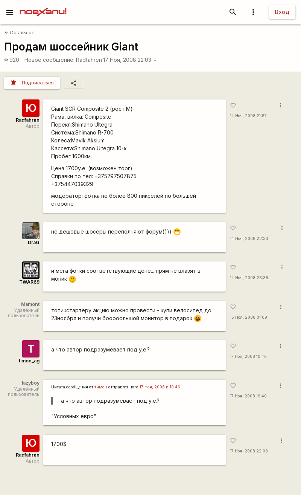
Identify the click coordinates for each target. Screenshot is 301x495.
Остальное (19, 32)
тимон (100, 387)
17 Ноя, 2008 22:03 (130, 60)
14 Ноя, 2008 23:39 (249, 277)
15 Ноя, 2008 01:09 (248, 317)
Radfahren (89, 60)
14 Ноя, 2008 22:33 (249, 238)
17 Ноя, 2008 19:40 (248, 396)
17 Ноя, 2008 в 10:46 (160, 387)
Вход (282, 12)
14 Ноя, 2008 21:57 (248, 115)
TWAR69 (29, 282)
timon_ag (29, 361)
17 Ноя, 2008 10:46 (248, 356)
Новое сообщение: (49, 60)
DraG (34, 242)
